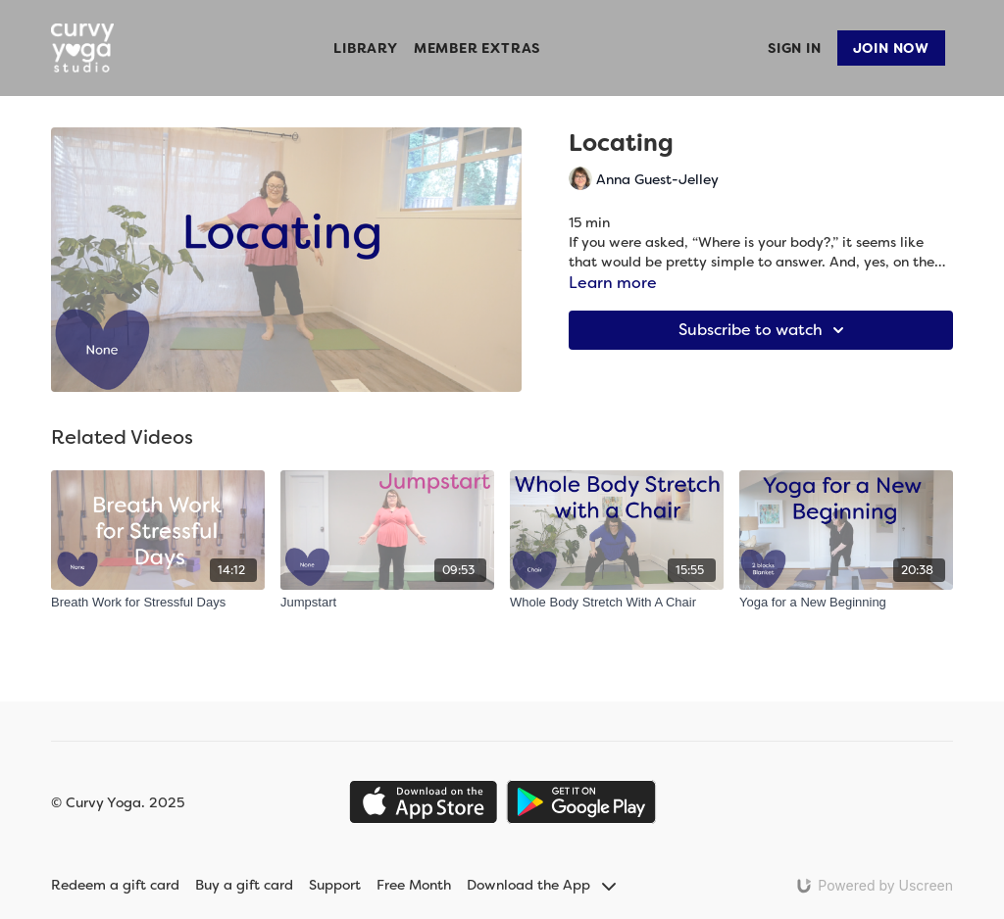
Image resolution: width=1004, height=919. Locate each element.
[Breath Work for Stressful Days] (158, 602)
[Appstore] (423, 802)
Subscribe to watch (764, 330)
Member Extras (477, 48)
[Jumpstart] (387, 602)
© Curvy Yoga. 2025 (117, 802)
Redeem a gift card (115, 885)
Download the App (541, 885)
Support (335, 885)
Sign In (795, 48)
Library (365, 48)
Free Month (413, 885)
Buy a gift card (244, 885)
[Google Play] (581, 802)
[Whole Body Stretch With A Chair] (617, 602)
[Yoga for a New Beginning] (846, 602)
